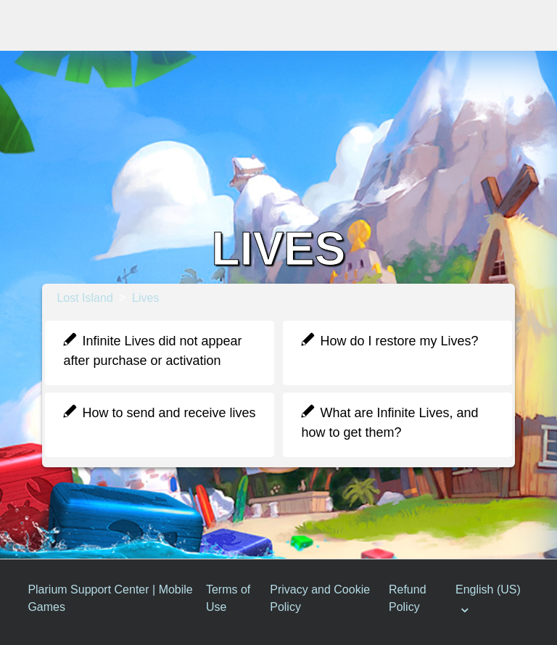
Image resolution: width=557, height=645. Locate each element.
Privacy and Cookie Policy (320, 598)
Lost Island (84, 298)
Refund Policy (407, 598)
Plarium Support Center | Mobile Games (110, 598)
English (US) (488, 589)
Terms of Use (228, 598)
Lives (145, 298)
